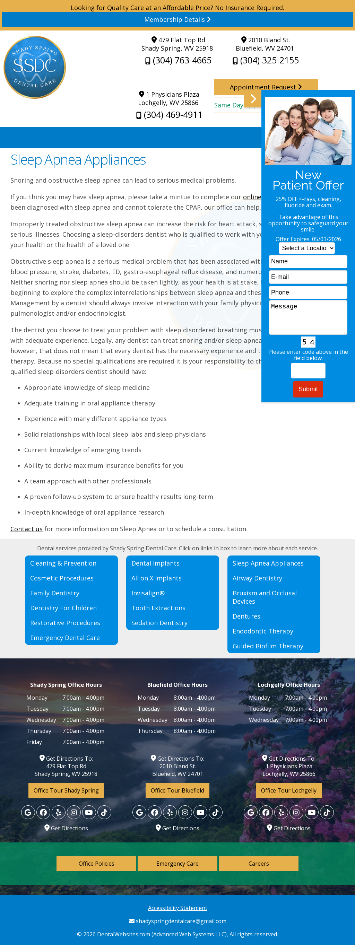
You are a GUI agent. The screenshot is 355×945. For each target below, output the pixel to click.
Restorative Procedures (65, 623)
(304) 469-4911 (169, 114)
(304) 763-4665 (178, 60)
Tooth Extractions (158, 608)
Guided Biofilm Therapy (268, 646)
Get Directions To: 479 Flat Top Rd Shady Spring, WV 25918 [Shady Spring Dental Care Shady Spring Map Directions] (66, 766)
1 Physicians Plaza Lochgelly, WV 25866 (168, 98)
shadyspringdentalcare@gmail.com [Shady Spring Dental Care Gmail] (177, 921)
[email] (308, 277)
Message (308, 317)
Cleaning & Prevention (63, 563)
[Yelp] (59, 812)
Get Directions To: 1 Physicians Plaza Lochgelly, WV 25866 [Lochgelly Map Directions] (288, 766)
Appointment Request (266, 87)
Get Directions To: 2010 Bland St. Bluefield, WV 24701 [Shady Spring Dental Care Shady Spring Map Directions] (177, 766)
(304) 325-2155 (266, 60)
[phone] (308, 292)
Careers (259, 863)
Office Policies (96, 863)
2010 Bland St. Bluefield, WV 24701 (265, 44)
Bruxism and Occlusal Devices (265, 597)
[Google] (28, 812)
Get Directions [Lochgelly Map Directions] (66, 828)
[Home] (34, 96)
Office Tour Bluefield (177, 790)
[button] (299, 326)
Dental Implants (155, 563)
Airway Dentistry (257, 578)
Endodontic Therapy (263, 631)
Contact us (26, 529)
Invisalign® (148, 593)
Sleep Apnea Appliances (268, 563)
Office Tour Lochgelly (289, 790)
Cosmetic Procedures (62, 578)
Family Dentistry (54, 593)
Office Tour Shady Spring (66, 790)
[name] (308, 262)
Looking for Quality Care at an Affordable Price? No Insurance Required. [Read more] (177, 15)
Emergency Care (177, 863)
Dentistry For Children (63, 608)
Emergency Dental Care (65, 637)
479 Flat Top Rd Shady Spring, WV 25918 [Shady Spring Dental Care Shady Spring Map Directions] (177, 44)
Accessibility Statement (177, 908)
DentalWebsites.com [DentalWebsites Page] (123, 934)
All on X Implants (156, 578)
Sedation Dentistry (159, 623)
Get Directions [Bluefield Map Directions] (177, 828)
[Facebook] (43, 812)
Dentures (246, 616)
